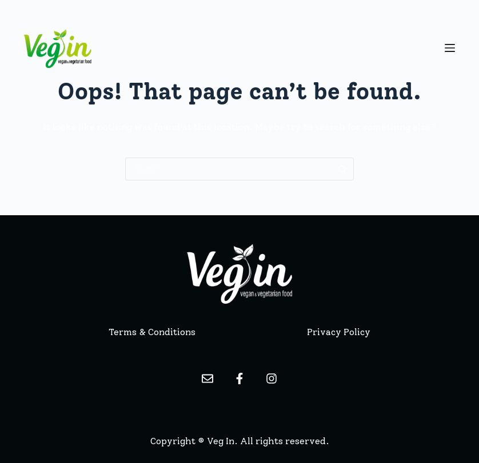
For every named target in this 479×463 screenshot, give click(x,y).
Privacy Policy (338, 332)
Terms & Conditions (152, 332)
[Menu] (450, 48)
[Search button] (342, 169)
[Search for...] (228, 169)
